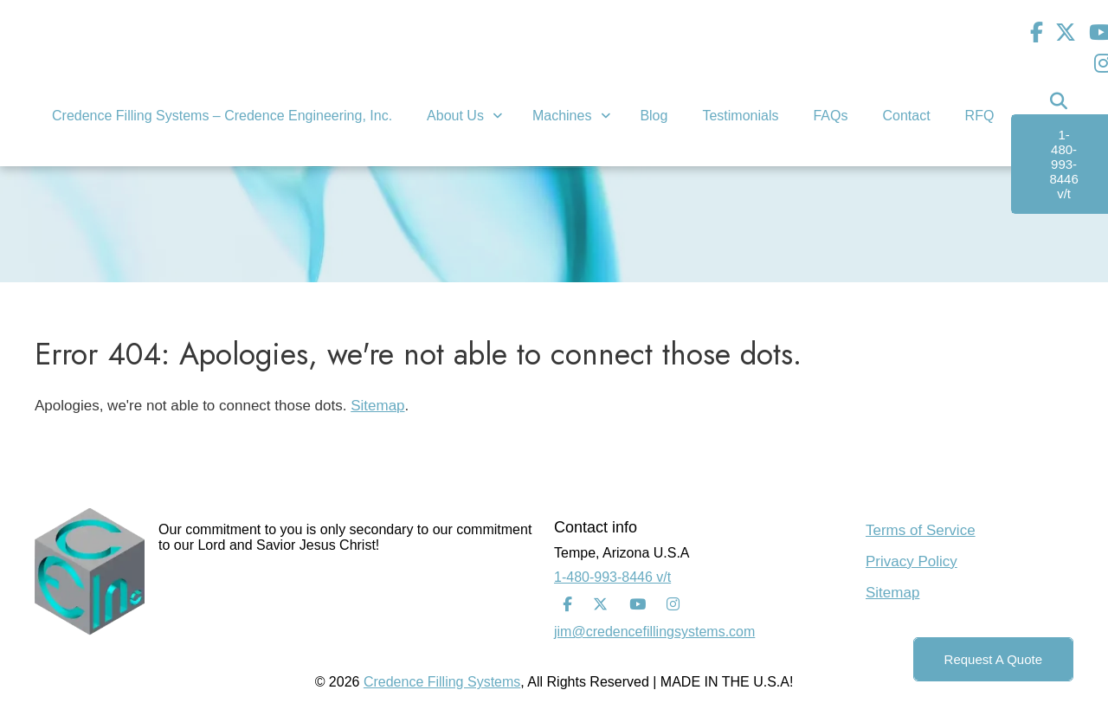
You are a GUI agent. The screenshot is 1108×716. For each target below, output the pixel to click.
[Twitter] (1065, 32)
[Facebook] (1036, 32)
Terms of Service (921, 530)
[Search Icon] (1058, 101)
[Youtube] (637, 605)
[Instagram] (673, 605)
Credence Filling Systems (442, 681)
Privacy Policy (911, 561)
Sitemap (377, 405)
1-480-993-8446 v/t (612, 577)
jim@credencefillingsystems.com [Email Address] (654, 631)
